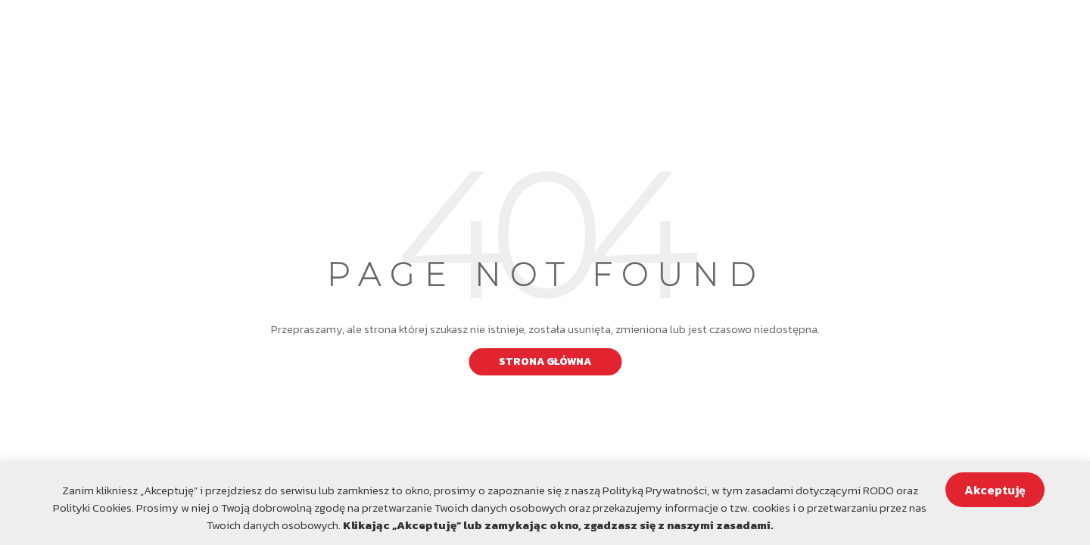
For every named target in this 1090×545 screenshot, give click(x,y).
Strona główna (545, 361)
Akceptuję (995, 490)
